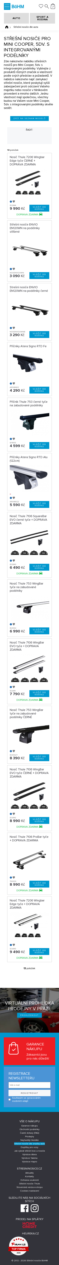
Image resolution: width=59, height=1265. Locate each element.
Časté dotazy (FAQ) (29, 1133)
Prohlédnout (29, 1015)
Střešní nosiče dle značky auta (29, 1143)
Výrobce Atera (29, 1154)
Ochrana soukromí (29, 1180)
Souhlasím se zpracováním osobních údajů (24, 1099)
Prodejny (29, 1136)
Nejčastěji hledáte (29, 1140)
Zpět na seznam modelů (29, 118)
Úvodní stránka (6, 27)
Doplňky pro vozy (29, 1147)
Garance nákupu (29, 1125)
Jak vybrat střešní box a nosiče (29, 1151)
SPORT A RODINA (42, 18)
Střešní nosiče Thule (29, 1183)
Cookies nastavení (29, 1190)
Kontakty (29, 1176)
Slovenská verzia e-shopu (30, 1187)
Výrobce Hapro (29, 1161)
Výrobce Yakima (29, 1158)
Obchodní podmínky (29, 1129)
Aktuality (29, 1173)
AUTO (16, 18)
